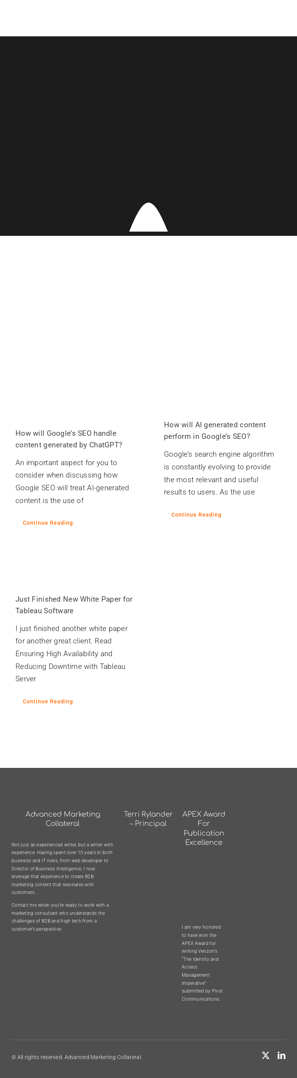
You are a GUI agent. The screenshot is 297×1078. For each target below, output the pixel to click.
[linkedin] (281, 1055)
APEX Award (195, 943)
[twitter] (266, 1055)
